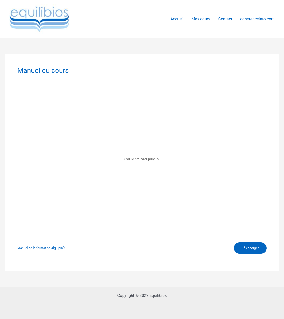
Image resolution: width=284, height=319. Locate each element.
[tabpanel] (142, 166)
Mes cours (201, 19)
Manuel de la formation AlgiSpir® (41, 248)
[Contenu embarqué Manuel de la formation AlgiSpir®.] (142, 159)
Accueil (177, 19)
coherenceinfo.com (257, 19)
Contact (225, 19)
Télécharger (250, 248)
